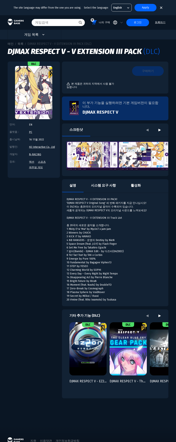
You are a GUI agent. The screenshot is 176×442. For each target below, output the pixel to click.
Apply (145, 7)
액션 (31, 161)
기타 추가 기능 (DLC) (84, 316)
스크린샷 (76, 130)
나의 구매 (100, 21)
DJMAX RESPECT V (100, 112)
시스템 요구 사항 (103, 185)
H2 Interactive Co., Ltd (42, 147)
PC (30, 132)
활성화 (136, 185)
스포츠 (42, 161)
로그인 (138, 22)
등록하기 (160, 22)
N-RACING (35, 154)
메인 (11, 44)
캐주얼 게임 (36, 167)
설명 (72, 185)
